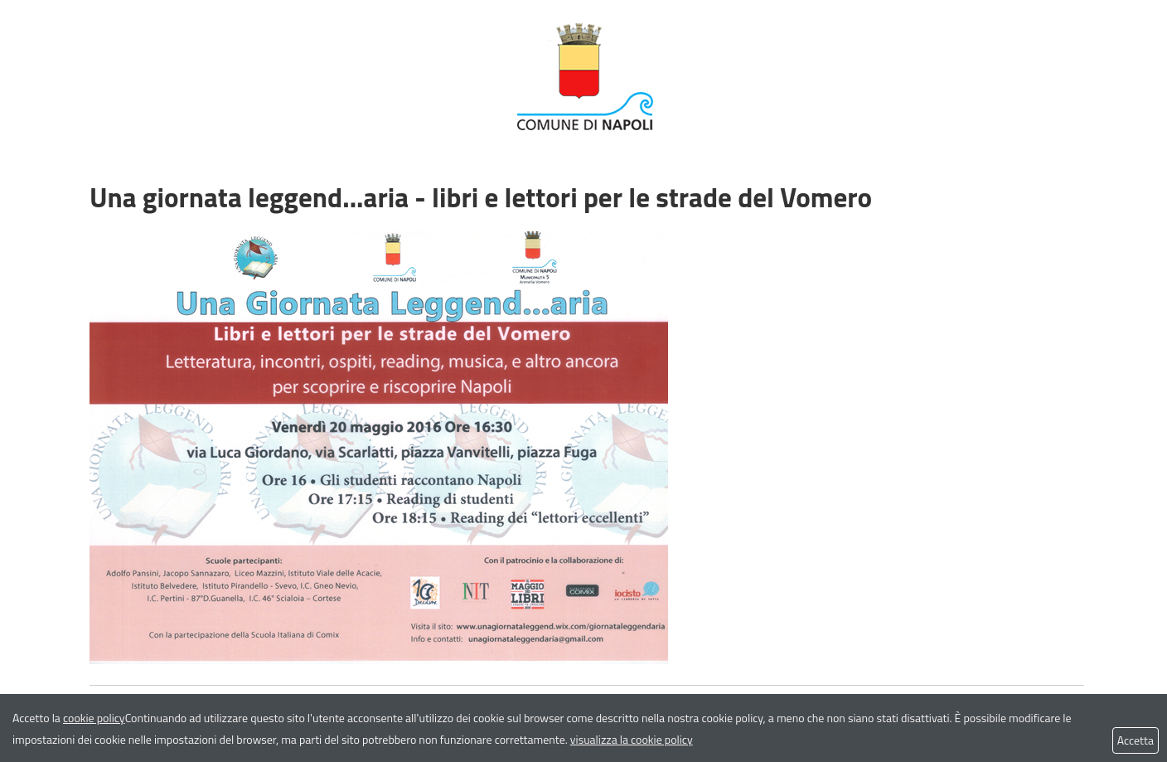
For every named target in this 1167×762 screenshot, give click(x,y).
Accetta (1135, 740)
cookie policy (94, 717)
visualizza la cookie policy (631, 739)
